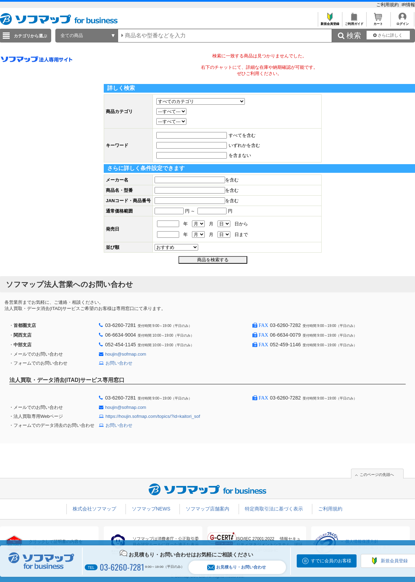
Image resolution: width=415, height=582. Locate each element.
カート (378, 22)
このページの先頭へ (377, 474)
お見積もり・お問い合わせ (236, 567)
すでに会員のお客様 (331, 560)
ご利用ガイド (354, 22)
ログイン (402, 22)
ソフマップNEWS (151, 508)
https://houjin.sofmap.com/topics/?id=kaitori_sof (152, 416)
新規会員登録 (330, 22)
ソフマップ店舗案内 (207, 508)
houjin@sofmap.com (125, 354)
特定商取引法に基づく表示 (274, 508)
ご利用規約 (388, 4)
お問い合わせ (118, 363)
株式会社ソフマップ (94, 508)
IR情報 (408, 4)
